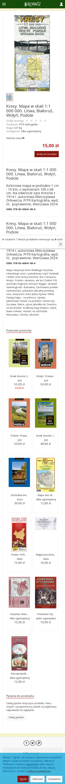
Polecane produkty (19, 330)
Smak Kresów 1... (45, 435)
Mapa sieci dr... (45, 495)
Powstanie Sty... (45, 614)
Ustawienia (54, 779)
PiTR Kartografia (28, 124)
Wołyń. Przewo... (45, 376)
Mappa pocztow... (45, 554)
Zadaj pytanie (16, 717)
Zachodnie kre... (19, 495)
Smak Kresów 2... (19, 376)
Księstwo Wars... (19, 614)
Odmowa (37, 779)
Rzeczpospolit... (19, 673)
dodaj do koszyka (47, 154)
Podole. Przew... (19, 435)
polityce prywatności (39, 771)
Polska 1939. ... (19, 554)
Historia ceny (15, 138)
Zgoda (23, 779)
